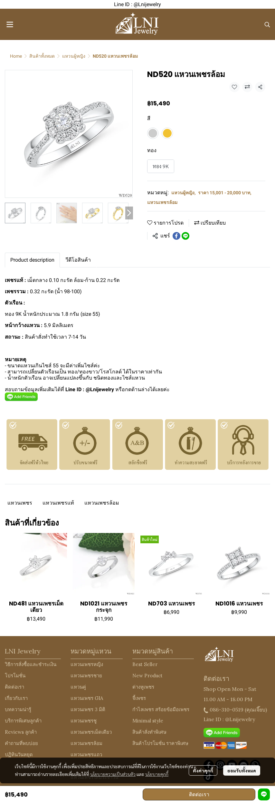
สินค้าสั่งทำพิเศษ (149, 732)
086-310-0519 (226, 709)
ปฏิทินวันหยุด (19, 754)
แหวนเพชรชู (84, 721)
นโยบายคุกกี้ (156, 774)
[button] (267, 24)
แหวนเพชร (19, 503)
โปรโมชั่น (15, 675)
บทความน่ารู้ (18, 709)
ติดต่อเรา (199, 794)
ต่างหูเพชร (143, 687)
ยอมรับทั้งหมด (241, 770)
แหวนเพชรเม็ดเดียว (91, 732)
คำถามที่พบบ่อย (21, 743)
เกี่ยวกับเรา (16, 698)
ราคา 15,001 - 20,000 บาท (224, 192)
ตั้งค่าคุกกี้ (203, 770)
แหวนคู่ (78, 687)
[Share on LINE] (185, 236)
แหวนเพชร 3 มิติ (88, 709)
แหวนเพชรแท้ (58, 503)
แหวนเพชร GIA (87, 698)
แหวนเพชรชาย (86, 675)
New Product (147, 675)
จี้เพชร (139, 698)
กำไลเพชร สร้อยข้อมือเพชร (160, 709)
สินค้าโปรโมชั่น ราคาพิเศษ (160, 743)
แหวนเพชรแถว (86, 754)
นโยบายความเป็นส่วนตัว (113, 774)
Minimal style (147, 721)
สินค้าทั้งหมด (42, 56)
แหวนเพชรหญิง (87, 664)
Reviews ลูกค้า (21, 732)
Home (16, 56)
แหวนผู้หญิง (73, 56)
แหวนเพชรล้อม (162, 202)
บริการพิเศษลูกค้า (23, 721)
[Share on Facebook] (176, 236)
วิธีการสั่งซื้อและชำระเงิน (30, 664)
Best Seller (144, 664)
